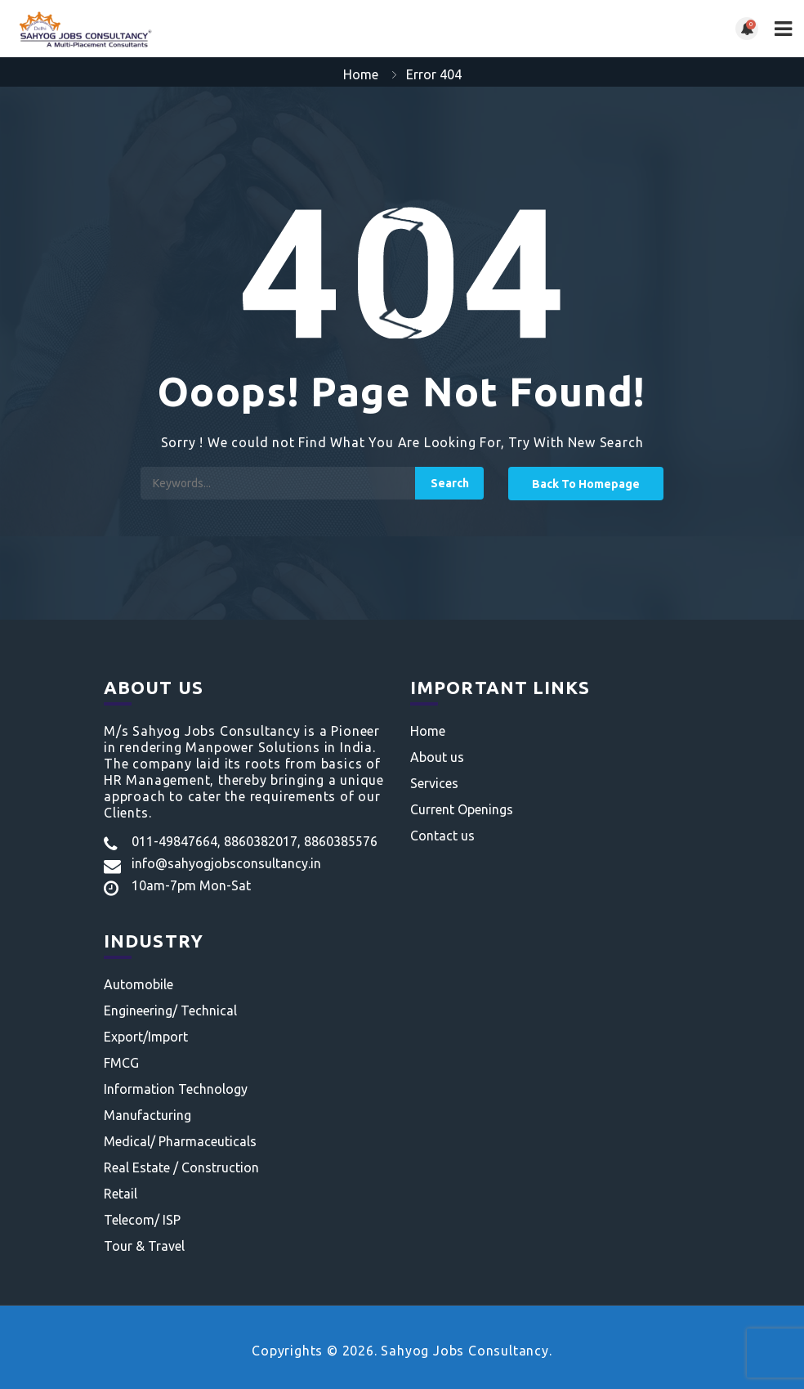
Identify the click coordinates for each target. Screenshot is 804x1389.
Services (434, 783)
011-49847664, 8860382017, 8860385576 (254, 841)
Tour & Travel (144, 1246)
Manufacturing (147, 1115)
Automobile (138, 984)
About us (437, 757)
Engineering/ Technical (170, 1010)
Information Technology (176, 1089)
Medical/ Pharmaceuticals (180, 1141)
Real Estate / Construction (181, 1167)
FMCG (121, 1062)
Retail (120, 1193)
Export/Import (146, 1036)
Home (360, 74)
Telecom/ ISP (142, 1219)
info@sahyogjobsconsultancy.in (226, 863)
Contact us (442, 835)
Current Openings (461, 809)
